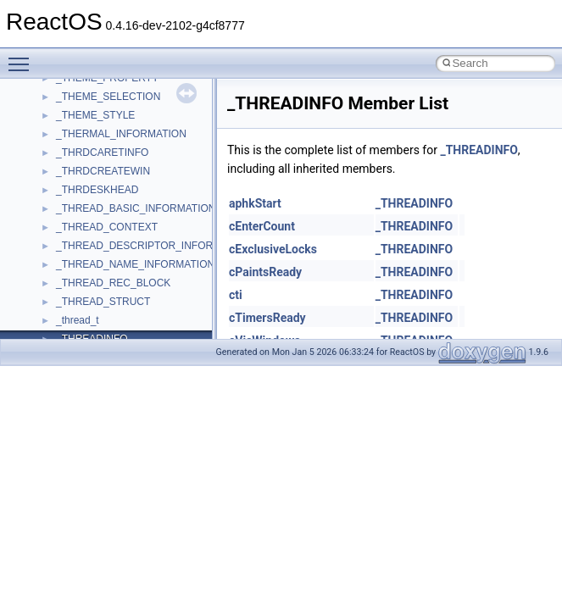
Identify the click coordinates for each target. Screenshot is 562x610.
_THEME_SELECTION (108, 97)
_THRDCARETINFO (102, 152)
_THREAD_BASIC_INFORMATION (135, 208)
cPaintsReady (265, 272)
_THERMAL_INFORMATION (121, 134)
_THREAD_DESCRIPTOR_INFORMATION (154, 246)
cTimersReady (267, 317)
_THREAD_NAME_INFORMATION (135, 264)
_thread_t (77, 320)
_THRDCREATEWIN (103, 171)
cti (235, 295)
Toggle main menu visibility (22, 56)
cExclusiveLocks (273, 249)
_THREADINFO (478, 150)
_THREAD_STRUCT (103, 302)
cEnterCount (262, 226)
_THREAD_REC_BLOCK (113, 283)
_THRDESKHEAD (97, 190)
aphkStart (255, 203)
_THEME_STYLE (95, 115)
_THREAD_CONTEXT (107, 227)
